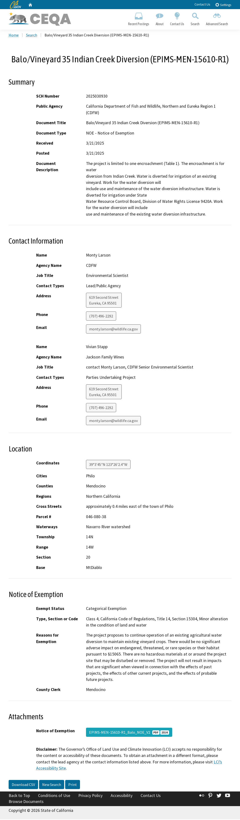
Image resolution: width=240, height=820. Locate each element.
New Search (51, 785)
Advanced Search (217, 18)
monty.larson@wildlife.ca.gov (113, 329)
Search (195, 18)
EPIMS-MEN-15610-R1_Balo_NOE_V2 (129, 732)
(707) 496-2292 (101, 316)
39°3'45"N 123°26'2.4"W (108, 465)
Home (14, 35)
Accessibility (121, 796)
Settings (223, 4)
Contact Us (202, 4)
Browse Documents (26, 802)
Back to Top (19, 796)
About (159, 18)
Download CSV (23, 785)
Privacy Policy (90, 796)
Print (72, 785)
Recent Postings (138, 18)
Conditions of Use (54, 796)
